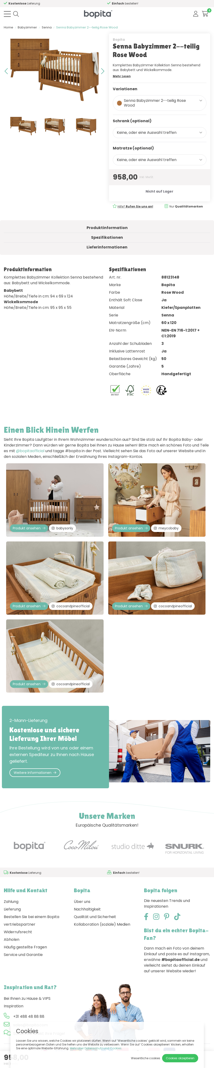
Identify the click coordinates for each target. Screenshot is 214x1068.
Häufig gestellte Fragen (25, 947)
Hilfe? (135, 206)
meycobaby (166, 528)
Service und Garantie (23, 954)
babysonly (62, 528)
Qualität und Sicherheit (95, 916)
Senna (47, 27)
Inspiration (13, 1006)
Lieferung (12, 909)
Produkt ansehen (29, 528)
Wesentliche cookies (145, 1058)
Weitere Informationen (35, 772)
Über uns (82, 901)
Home (8, 27)
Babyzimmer (27, 27)
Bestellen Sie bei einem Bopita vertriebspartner (31, 920)
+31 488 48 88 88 (28, 1016)
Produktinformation (107, 227)
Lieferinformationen (107, 247)
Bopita (119, 39)
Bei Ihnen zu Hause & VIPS (27, 998)
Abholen (11, 939)
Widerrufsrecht (18, 932)
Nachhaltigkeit (87, 909)
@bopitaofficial (30, 451)
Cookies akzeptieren (180, 1058)
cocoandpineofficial (71, 606)
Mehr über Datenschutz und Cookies (96, 1048)
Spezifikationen (107, 237)
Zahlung (11, 901)
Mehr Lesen (122, 76)
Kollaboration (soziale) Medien (102, 924)
